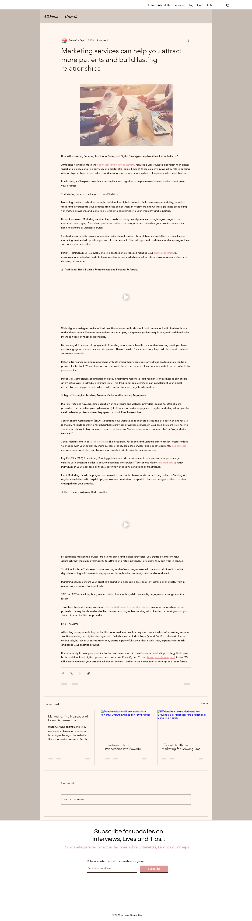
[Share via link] (88, 673)
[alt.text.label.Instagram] (227, 5)
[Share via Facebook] (63, 673)
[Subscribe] (154, 869)
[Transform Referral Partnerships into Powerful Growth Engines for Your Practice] (126, 724)
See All (204, 704)
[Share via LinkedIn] (80, 673)
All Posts (51, 16)
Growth (71, 16)
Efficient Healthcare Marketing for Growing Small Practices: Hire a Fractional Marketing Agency (182, 747)
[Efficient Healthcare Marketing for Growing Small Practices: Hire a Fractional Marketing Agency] (183, 724)
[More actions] (189, 40)
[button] (126, 297)
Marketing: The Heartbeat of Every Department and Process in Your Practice (68, 718)
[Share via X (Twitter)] (71, 673)
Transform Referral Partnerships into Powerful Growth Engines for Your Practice (123, 747)
